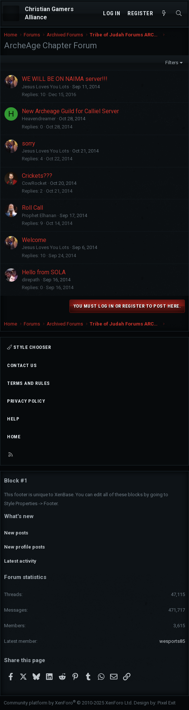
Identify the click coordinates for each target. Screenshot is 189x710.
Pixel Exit (167, 703)
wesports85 (172, 641)
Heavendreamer (39, 118)
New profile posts (24, 547)
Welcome (34, 239)
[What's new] (164, 13)
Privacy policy (26, 401)
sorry (28, 143)
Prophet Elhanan (39, 215)
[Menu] (11, 13)
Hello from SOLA (44, 272)
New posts (16, 533)
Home (13, 436)
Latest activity (20, 561)
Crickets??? (37, 175)
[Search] (179, 13)
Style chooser (29, 347)
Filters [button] (171, 62)
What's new (19, 516)
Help (13, 419)
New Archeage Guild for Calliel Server (70, 111)
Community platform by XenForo (68, 703)
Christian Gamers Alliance (49, 13)
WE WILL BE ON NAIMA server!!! (64, 78)
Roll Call (32, 207)
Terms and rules (28, 383)
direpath (31, 279)
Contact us (22, 365)
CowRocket (34, 183)
